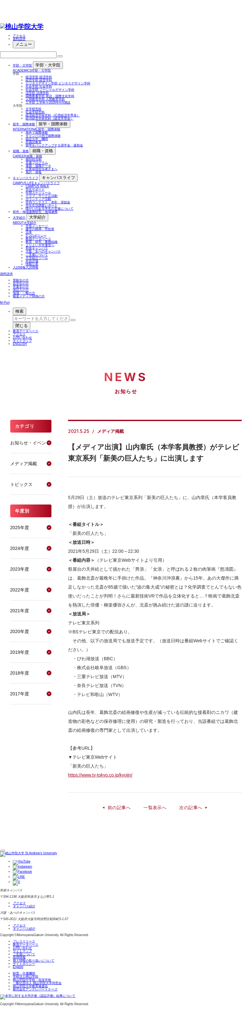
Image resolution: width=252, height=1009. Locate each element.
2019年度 (19, 652)
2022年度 (19, 589)
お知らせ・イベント (30, 442)
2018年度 (19, 673)
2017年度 (19, 693)
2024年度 (19, 548)
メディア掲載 (23, 463)
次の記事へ (190, 807)
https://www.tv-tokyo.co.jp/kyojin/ (100, 775)
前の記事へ (119, 807)
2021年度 (19, 610)
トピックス (21, 484)
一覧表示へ (154, 807)
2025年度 (19, 527)
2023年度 (19, 569)
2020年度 (19, 631)
